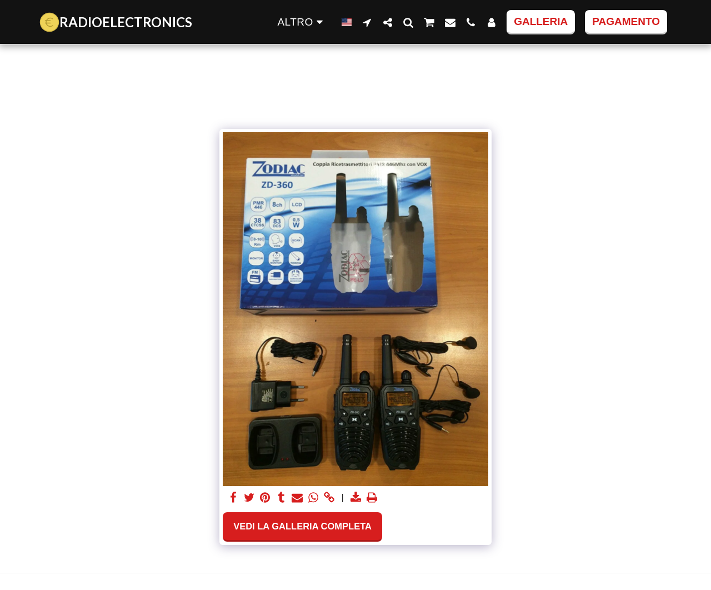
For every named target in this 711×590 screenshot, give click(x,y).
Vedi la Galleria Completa (302, 526)
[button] (367, 22)
